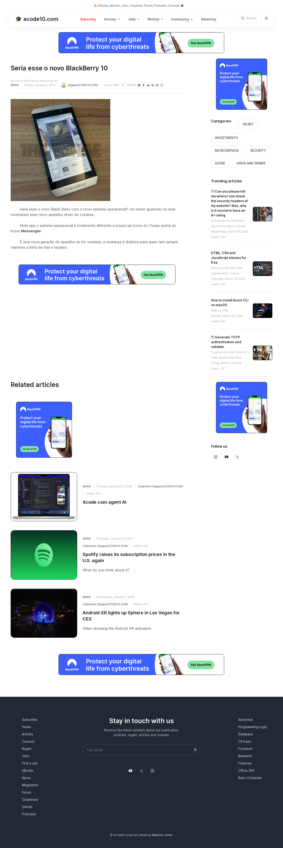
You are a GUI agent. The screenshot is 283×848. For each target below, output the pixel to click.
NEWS (15, 85)
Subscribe (88, 19)
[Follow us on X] (237, 456)
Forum (26, 792)
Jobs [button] (132, 19)
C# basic (244, 741)
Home (26, 727)
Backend (245, 756)
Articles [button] (110, 19)
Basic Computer (250, 778)
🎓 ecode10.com (36, 19)
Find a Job (30, 763)
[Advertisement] (97, 327)
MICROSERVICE (227, 150)
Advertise (208, 19)
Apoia (26, 778)
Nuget (26, 749)
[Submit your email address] (194, 749)
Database (245, 734)
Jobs (25, 756)
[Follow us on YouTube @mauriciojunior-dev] (130, 770)
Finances (245, 763)
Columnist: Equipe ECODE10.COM (160, 486)
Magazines (30, 785)
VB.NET (248, 124)
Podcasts (29, 814)
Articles (27, 734)
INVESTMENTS (226, 138)
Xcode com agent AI (104, 502)
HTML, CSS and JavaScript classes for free (228, 257)
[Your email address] (141, 749)
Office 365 (246, 770)
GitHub (27, 807)
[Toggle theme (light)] (266, 18)
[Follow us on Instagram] (215, 456)
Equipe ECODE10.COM (79, 85)
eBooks (28, 770)
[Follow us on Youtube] (226, 456)
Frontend (245, 749)
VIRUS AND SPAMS (250, 163)
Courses (28, 741)
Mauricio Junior (162, 835)
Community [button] (180, 19)
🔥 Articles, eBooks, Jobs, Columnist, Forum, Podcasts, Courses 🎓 (139, 5)
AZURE (220, 163)
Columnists (30, 799)
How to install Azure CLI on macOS (229, 302)
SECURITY (258, 150)
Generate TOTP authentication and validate (226, 342)
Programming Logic (252, 727)
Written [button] (153, 19)
